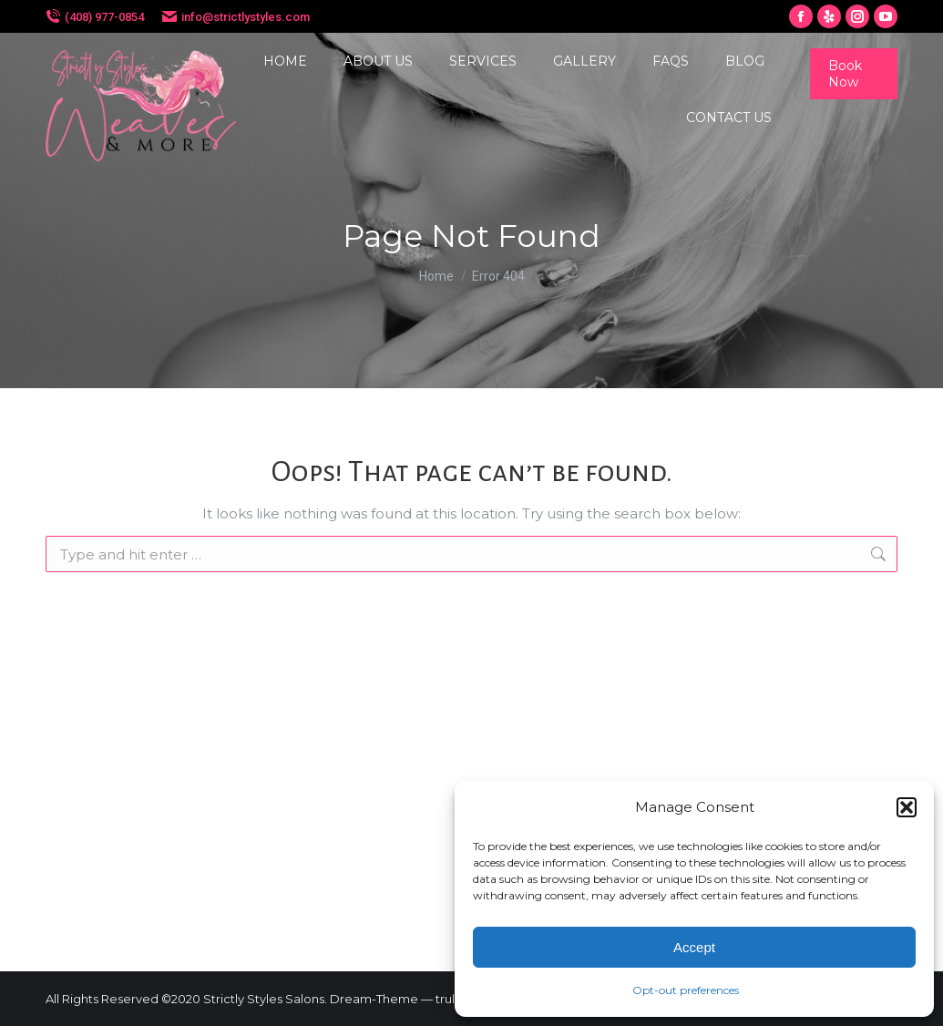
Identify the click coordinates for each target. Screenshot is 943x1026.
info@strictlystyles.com (245, 17)
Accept (694, 947)
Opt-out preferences (685, 990)
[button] (906, 807)
